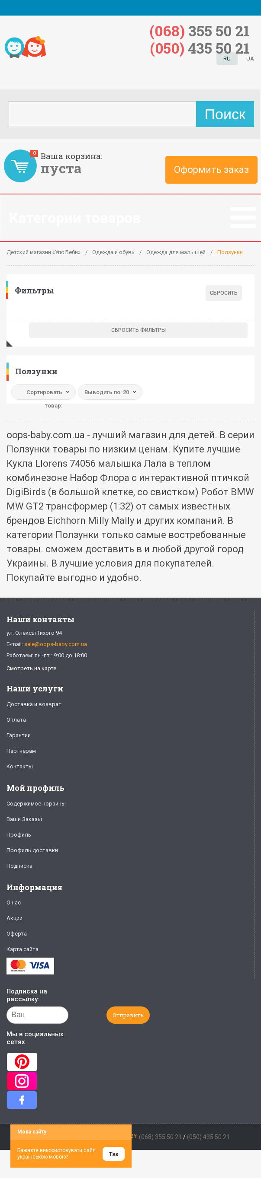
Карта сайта (22, 949)
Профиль (18, 834)
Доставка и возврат (33, 704)
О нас (13, 902)
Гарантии (18, 735)
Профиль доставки (32, 850)
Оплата (16, 719)
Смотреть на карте (31, 668)
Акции (14, 918)
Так (113, 1154)
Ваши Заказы (24, 819)
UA (250, 58)
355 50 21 (200, 30)
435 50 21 (200, 47)
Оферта (16, 933)
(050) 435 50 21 (208, 1136)
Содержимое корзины (36, 803)
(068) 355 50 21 (160, 1136)
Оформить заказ (211, 169)
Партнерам (21, 751)
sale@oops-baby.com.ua (55, 644)
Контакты (19, 766)
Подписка (19, 866)
